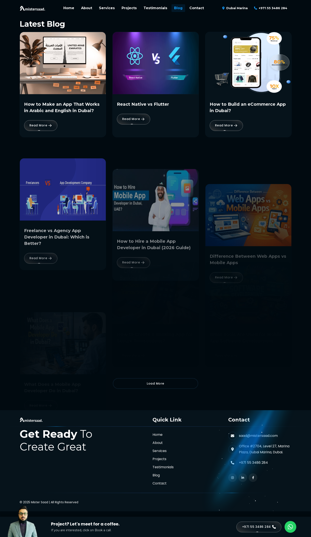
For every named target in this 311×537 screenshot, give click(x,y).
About (86, 8)
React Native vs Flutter (143, 104)
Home (68, 8)
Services (107, 8)
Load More (155, 383)
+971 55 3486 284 (273, 8)
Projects (129, 8)
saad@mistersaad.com (258, 435)
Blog (178, 8)
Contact (196, 8)
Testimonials (155, 8)
